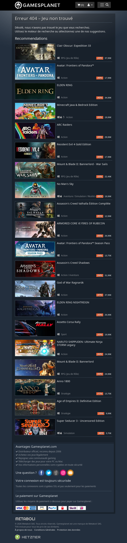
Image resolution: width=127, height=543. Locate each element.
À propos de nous (23, 529)
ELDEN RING (64, 85)
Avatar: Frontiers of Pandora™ (75, 65)
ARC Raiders (64, 124)
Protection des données (68, 529)
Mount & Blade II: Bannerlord (75, 361)
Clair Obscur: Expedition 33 (74, 45)
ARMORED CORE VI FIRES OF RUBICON (81, 223)
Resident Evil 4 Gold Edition (74, 144)
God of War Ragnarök (70, 282)
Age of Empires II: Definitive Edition (79, 401)
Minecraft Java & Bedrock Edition (77, 105)
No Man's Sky (65, 184)
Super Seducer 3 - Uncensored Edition (81, 421)
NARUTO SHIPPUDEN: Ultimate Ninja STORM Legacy (79, 343)
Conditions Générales (44, 529)
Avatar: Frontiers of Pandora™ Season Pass (83, 243)
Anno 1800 (63, 381)
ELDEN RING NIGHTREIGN (73, 302)
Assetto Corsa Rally (69, 322)
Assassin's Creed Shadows (73, 262)
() (80, 5)
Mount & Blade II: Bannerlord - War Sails (82, 164)
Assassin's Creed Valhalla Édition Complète (83, 203)
